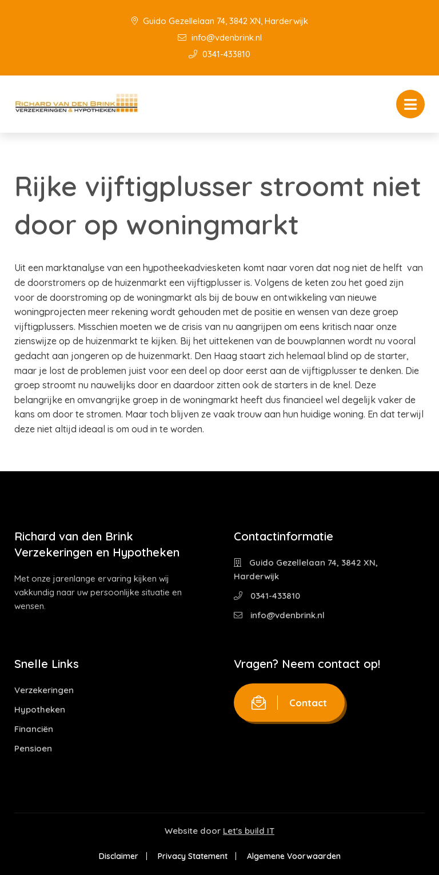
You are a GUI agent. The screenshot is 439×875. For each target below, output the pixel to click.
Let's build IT (248, 830)
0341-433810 (219, 54)
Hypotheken (39, 709)
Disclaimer (118, 856)
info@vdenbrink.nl (220, 37)
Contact (289, 702)
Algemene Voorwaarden (294, 856)
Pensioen (33, 748)
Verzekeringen (44, 690)
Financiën (33, 728)
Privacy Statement (193, 856)
